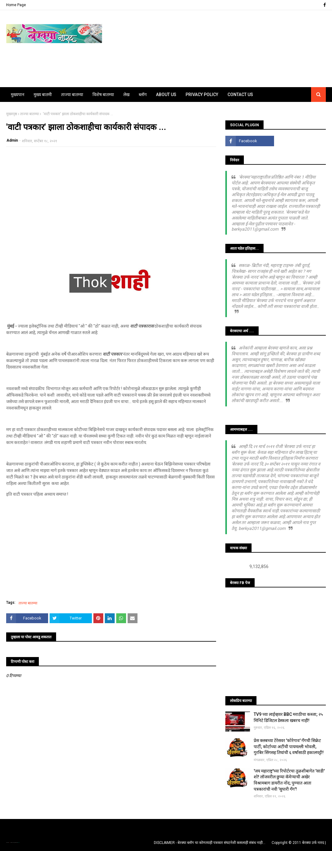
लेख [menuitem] (126, 94)
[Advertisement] (111, 196)
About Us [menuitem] (166, 94)
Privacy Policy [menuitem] (202, 94)
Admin (12, 140)
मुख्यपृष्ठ (11, 114)
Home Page (16, 5)
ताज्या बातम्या (29, 114)
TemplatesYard (12, 842)
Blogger (18, 842)
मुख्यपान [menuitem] (17, 94)
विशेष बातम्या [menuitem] (103, 94)
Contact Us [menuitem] (240, 94)
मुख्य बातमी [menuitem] (43, 94)
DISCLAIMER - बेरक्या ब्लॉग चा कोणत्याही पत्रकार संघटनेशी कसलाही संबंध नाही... (209, 843)
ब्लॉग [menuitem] (143, 94)
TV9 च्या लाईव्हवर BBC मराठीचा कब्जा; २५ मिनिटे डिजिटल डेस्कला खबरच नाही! (288, 717)
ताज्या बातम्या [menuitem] (72, 94)
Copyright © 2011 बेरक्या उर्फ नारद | (299, 843)
